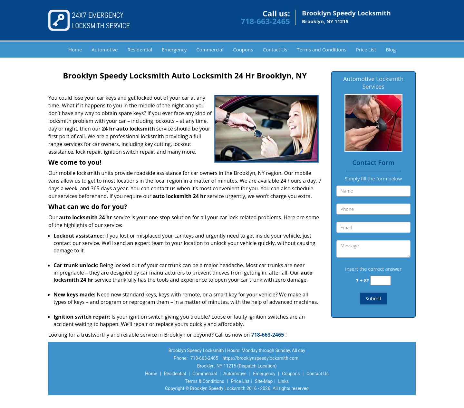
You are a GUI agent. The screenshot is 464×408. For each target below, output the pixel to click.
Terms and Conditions (321, 49)
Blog (391, 49)
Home (75, 49)
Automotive (105, 49)
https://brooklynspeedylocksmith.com (260, 358)
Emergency (174, 49)
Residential (139, 49)
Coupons (243, 49)
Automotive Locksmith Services (373, 82)
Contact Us (275, 49)
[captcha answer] (380, 280)
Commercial (209, 49)
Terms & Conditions (204, 381)
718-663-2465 (265, 21)
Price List (366, 49)
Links (283, 381)
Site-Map (264, 381)
